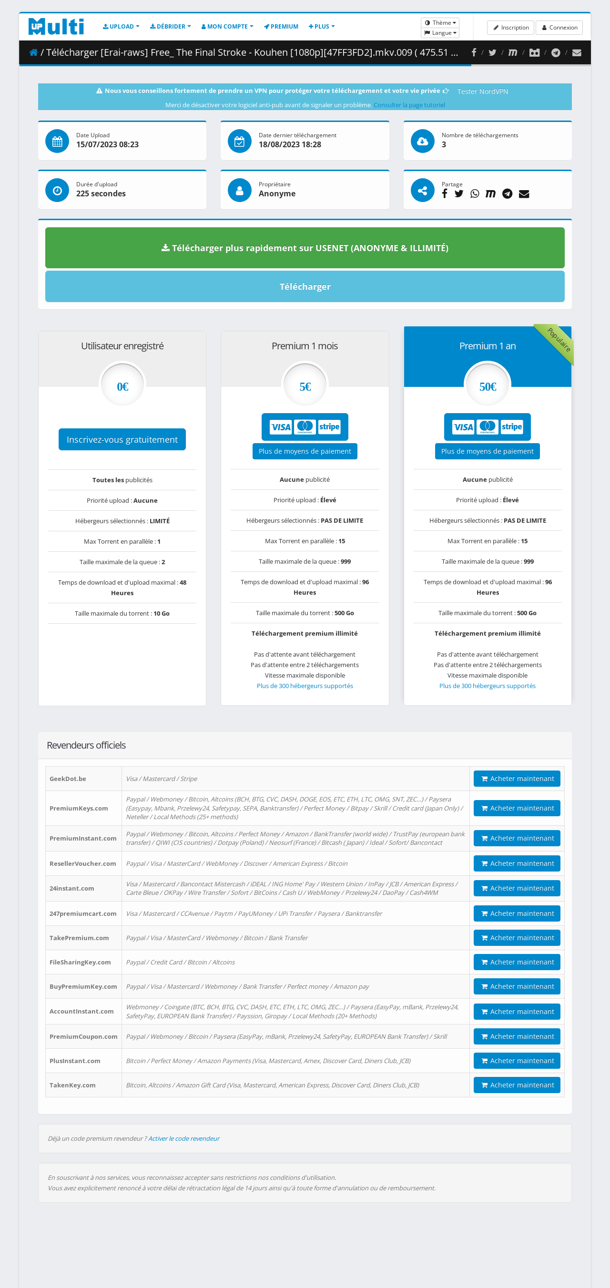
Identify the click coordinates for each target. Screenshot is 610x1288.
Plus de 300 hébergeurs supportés (305, 685)
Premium (281, 26)
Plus (319, 26)
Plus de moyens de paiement (305, 451)
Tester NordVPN (483, 91)
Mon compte (225, 26)
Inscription (510, 27)
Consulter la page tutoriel (409, 105)
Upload (118, 26)
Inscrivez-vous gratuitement (122, 439)
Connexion (559, 27)
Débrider (167, 26)
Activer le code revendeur (183, 1138)
